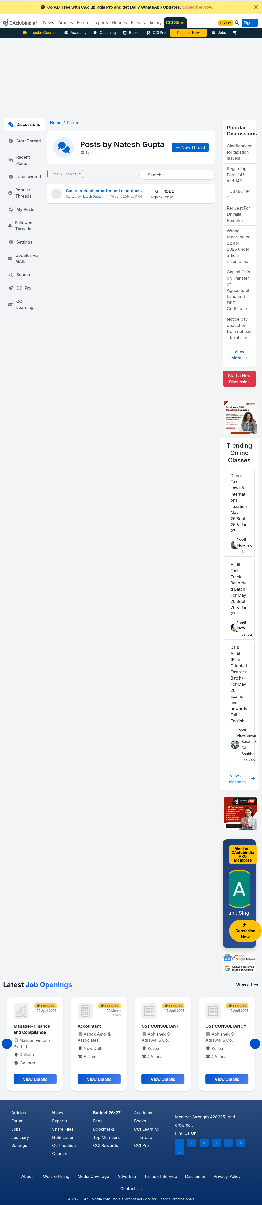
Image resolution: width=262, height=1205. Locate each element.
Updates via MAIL (23, 258)
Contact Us (131, 1188)
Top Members (106, 1137)
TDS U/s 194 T (239, 194)
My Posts (21, 209)
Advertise (126, 1176)
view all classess (242, 778)
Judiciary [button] (153, 22)
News (57, 1112)
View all (247, 984)
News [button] (48, 22)
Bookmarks (104, 1129)
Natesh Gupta (92, 196)
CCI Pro (156, 32)
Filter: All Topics (64, 174)
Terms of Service (160, 1176)
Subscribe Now (245, 931)
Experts (59, 1120)
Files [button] (135, 22)
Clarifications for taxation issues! (239, 152)
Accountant (153, 1026)
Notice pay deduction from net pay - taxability (239, 328)
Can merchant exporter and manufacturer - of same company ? (128, 190)
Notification (63, 1137)
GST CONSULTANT (224, 1026)
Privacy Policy (227, 1176)
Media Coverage (93, 1176)
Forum (17, 1120)
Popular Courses (40, 32)
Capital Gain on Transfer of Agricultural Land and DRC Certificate (238, 290)
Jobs (218, 32)
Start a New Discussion (239, 378)
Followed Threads (20, 225)
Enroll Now (241, 542)
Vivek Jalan (188, 32)
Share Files (62, 1129)
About (27, 1176)
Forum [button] (83, 22)
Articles (18, 1112)
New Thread (190, 147)
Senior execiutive (31, 1026)
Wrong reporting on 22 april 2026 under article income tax (239, 246)
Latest (37, 985)
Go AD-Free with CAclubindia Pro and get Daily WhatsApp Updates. (127, 7)
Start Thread (24, 140)
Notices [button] (119, 22)
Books (131, 32)
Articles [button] (65, 22)
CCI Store (175, 22)
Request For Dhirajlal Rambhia (238, 214)
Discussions (24, 124)
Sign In (249, 22)
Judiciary (20, 1137)
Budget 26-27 (107, 1112)
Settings (20, 242)
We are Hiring (56, 1176)
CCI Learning (21, 304)
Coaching (104, 32)
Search (19, 274)
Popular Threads (19, 193)
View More (239, 354)
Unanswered (24, 176)
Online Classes (239, 453)
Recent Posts (19, 160)
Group (143, 1137)
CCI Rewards (105, 1145)
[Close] (256, 7)
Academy (75, 32)
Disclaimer (195, 1176)
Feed (98, 1120)
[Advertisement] (131, 76)
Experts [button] (100, 22)
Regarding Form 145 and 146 (237, 174)
